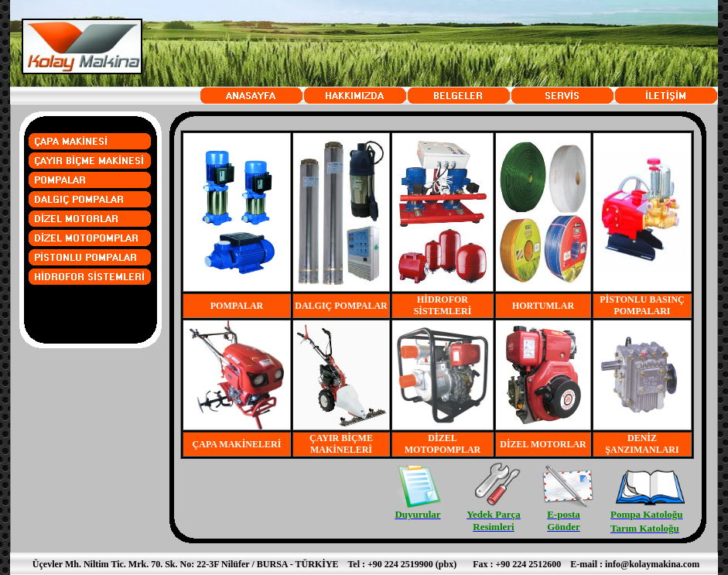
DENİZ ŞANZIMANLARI (641, 444)
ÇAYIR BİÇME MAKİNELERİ (341, 444)
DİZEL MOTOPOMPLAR (442, 444)
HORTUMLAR (543, 305)
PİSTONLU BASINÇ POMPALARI (642, 305)
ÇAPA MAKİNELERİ (237, 444)
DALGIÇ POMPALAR (341, 305)
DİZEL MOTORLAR (543, 444)
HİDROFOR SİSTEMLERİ (443, 305)
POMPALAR (236, 305)
